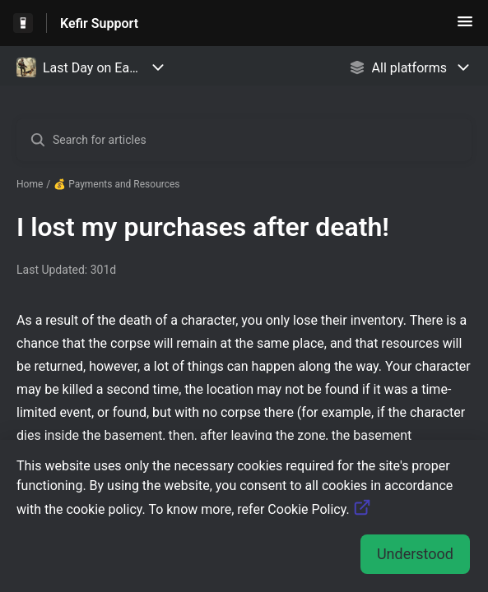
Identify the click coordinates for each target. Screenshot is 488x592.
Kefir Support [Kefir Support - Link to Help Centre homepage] (99, 23)
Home (29, 184)
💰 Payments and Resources (116, 184)
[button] (465, 27)
